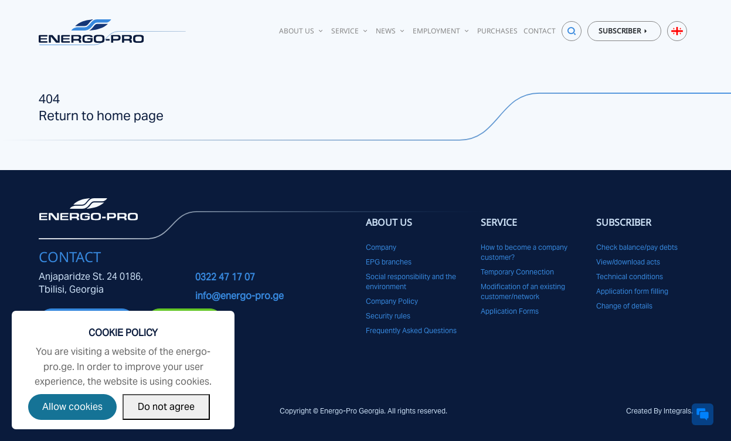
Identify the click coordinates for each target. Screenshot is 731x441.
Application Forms (510, 311)
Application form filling (632, 291)
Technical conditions (629, 276)
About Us (302, 31)
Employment (442, 31)
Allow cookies (72, 407)
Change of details (624, 305)
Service (350, 31)
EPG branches (389, 261)
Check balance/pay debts (637, 247)
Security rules (388, 315)
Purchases (497, 31)
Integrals (677, 410)
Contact (539, 31)
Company (381, 247)
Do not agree (166, 407)
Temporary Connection (517, 271)
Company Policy (392, 301)
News (391, 31)
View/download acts (628, 261)
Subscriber (624, 31)
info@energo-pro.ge (239, 296)
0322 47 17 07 (225, 277)
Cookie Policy (123, 333)
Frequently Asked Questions (411, 330)
